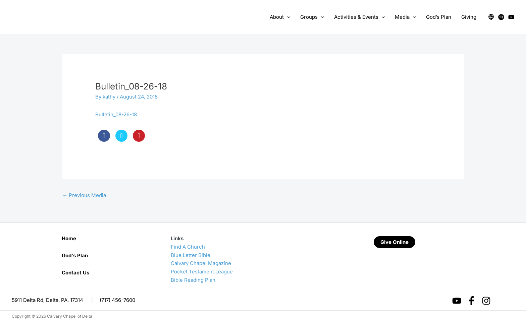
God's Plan (75, 255)
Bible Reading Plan (193, 280)
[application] (287, 17)
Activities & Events (359, 17)
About (280, 17)
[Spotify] (501, 17)
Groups (312, 17)
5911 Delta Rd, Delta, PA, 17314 (47, 300)
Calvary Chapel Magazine (201, 263)
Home (69, 238)
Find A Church (188, 247)
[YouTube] (511, 17)
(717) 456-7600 (117, 300)
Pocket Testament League (202, 271)
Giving (468, 17)
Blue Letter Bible (190, 255)
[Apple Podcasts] (491, 17)
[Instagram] (486, 300)
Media (405, 17)
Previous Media (84, 195)
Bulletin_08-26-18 (116, 114)
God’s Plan (438, 17)
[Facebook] (471, 300)
